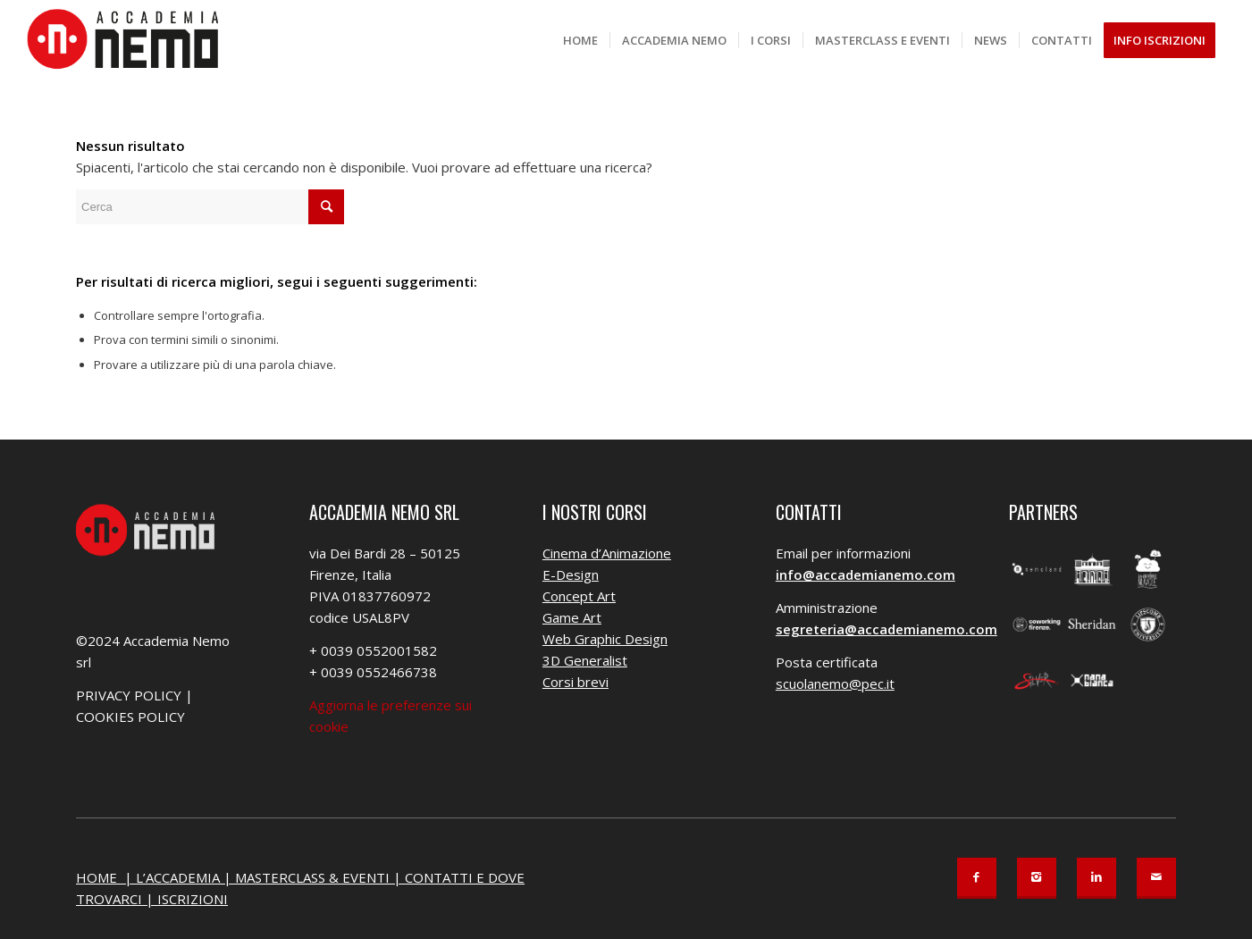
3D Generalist (584, 660)
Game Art (571, 617)
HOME (98, 877)
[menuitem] (580, 40)
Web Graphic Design (605, 639)
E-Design (570, 574)
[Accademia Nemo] (128, 40)
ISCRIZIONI (192, 899)
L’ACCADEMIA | (185, 877)
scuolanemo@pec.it (835, 683)
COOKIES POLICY (130, 716)
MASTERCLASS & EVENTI (312, 877)
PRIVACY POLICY (128, 695)
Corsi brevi (575, 682)
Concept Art (579, 596)
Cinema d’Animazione (606, 553)
